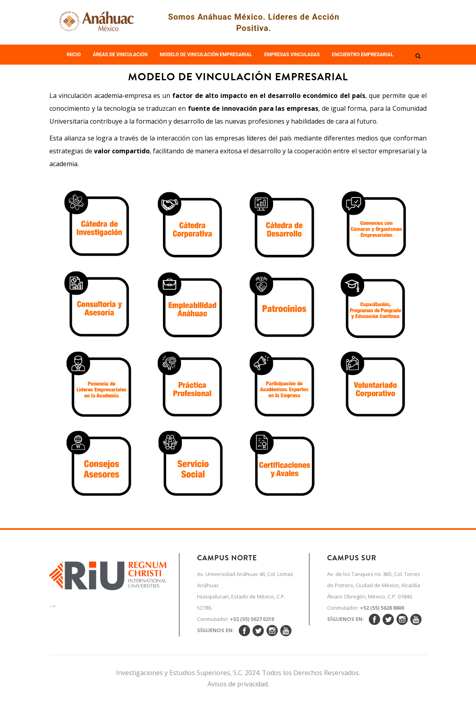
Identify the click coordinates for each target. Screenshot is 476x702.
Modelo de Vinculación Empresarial (206, 54)
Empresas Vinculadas (292, 54)
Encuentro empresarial (362, 54)
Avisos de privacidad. (238, 684)
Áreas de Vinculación (120, 54)
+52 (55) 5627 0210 (252, 619)
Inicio (74, 54)
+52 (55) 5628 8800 (382, 607)
